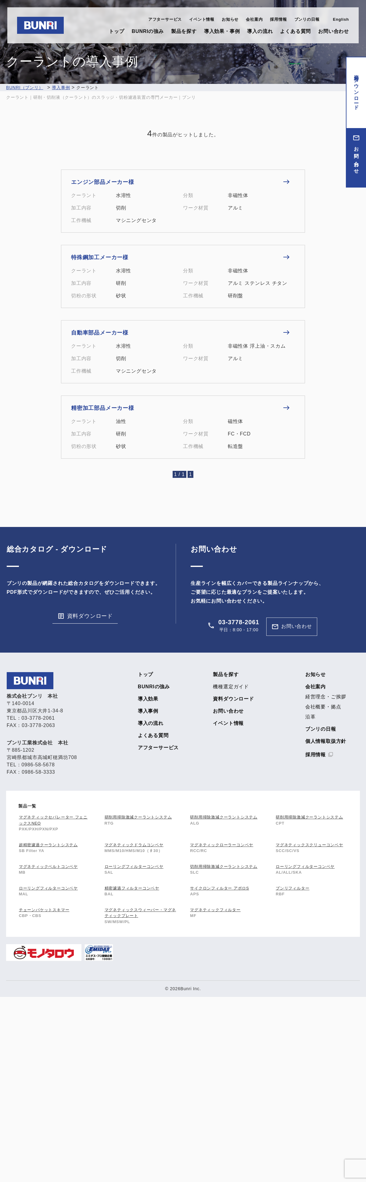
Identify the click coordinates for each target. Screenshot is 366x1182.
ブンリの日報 (307, 19)
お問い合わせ (333, 31)
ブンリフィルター (292, 888)
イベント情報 (201, 19)
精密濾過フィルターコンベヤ (132, 888)
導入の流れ (260, 31)
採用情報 (278, 19)
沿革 (310, 717)
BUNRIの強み (148, 31)
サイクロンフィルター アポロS (219, 888)
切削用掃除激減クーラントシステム (223, 866)
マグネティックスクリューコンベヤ (309, 845)
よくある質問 (295, 31)
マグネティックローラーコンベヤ (221, 845)
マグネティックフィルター (215, 910)
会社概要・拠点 (323, 706)
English (341, 19)
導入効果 (148, 699)
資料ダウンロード (356, 89)
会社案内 (254, 19)
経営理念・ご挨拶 (325, 696)
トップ (116, 31)
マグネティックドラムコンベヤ (134, 845)
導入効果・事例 (222, 31)
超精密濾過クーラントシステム (48, 845)
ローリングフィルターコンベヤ (134, 866)
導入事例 (148, 711)
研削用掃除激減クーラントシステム (138, 817)
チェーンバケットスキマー (44, 910)
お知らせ (230, 19)
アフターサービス (165, 19)
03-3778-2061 (238, 622)
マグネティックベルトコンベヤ (48, 866)
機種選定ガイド (231, 686)
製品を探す (184, 31)
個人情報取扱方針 (325, 741)
